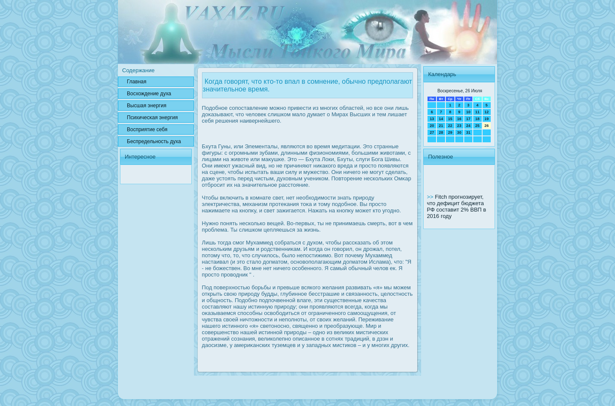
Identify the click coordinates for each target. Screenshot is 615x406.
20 (432, 126)
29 (450, 132)
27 (432, 132)
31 (468, 132)
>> (431, 197)
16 (459, 119)
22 (450, 126)
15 (450, 119)
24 (468, 126)
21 (441, 126)
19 (486, 119)
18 (477, 119)
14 (441, 119)
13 (432, 119)
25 (477, 126)
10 (468, 112)
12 (486, 112)
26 (486, 126)
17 (468, 119)
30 (459, 132)
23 (459, 126)
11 (477, 112)
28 (441, 132)
